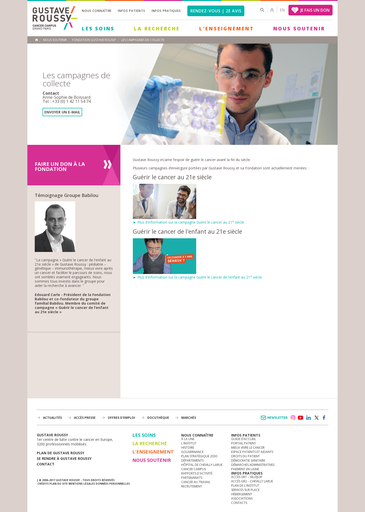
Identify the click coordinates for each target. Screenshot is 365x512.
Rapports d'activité (196, 473)
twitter (316, 418)
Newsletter (275, 420)
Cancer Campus (193, 469)
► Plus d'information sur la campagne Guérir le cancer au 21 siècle (188, 220)
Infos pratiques (166, 11)
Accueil (36, 39)
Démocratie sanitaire (248, 460)
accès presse (85, 418)
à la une (187, 439)
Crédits (43, 483)
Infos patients (131, 11)
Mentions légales (81, 483)
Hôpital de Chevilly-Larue (202, 465)
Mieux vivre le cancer (248, 447)
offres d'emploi (121, 418)
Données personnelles (113, 483)
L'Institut (188, 443)
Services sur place (245, 490)
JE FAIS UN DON (315, 10)
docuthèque (158, 418)
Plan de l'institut (245, 485)
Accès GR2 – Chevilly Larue (252, 481)
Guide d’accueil (243, 439)
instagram (293, 418)
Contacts (239, 503)
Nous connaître (97, 11)
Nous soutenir (299, 28)
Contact (45, 464)
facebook (324, 418)
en (282, 10)
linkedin (308, 418)
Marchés (188, 418)
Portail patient (243, 443)
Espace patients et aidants (252, 452)
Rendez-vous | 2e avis (215, 11)
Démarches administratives (253, 465)
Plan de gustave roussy (60, 452)
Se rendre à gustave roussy (64, 458)
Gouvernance (192, 452)
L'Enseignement (226, 28)
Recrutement (191, 486)
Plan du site (58, 483)
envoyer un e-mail (62, 112)
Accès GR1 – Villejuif (246, 477)
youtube (300, 418)
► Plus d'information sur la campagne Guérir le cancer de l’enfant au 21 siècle (197, 275)
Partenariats (191, 478)
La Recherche (157, 28)
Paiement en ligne (245, 469)
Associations (241, 498)
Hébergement (241, 494)
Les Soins (98, 28)
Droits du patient (245, 456)
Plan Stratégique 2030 (199, 456)
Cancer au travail (195, 482)
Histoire (187, 447)
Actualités (52, 418)
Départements (192, 460)
